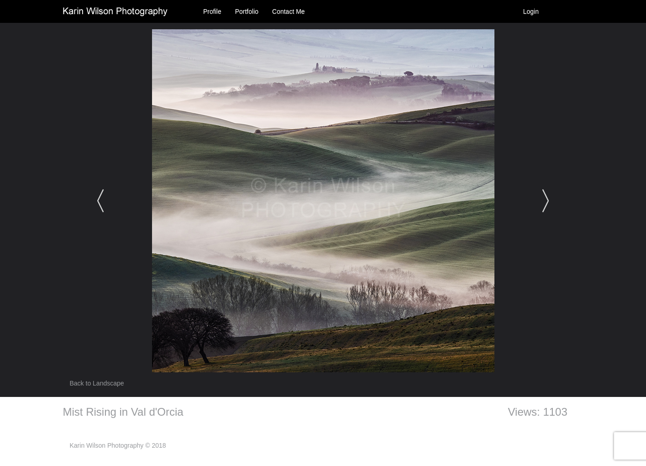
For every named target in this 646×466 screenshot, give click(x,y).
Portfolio (246, 11)
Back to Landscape (97, 383)
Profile (212, 11)
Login (531, 11)
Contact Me (288, 11)
